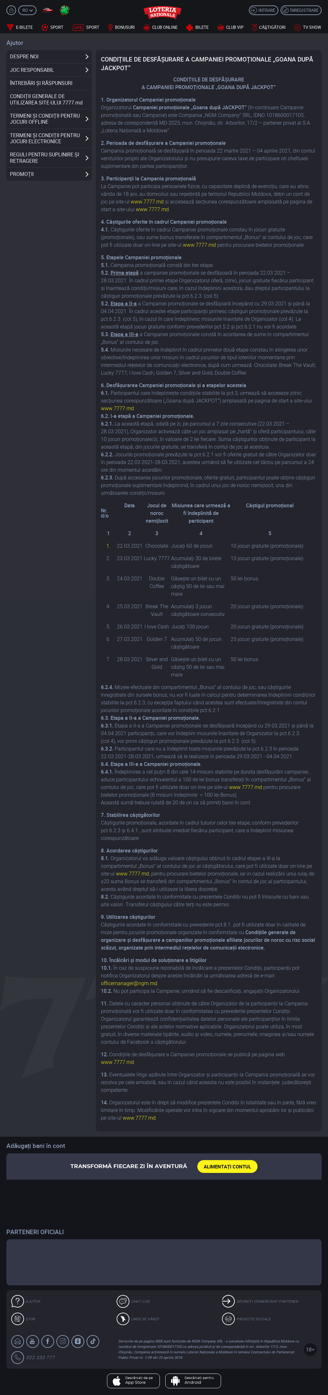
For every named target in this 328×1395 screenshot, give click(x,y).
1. (108, 545)
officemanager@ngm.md (129, 983)
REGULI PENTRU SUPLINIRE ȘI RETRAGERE (44, 157)
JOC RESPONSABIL (32, 69)
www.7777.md (147, 201)
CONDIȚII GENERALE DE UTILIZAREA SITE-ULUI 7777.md (46, 99)
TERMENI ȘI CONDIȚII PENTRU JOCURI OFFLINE (45, 118)
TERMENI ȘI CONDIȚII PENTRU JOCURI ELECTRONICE (45, 138)
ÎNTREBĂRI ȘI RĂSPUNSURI (41, 83)
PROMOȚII (22, 174)
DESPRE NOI (24, 56)
